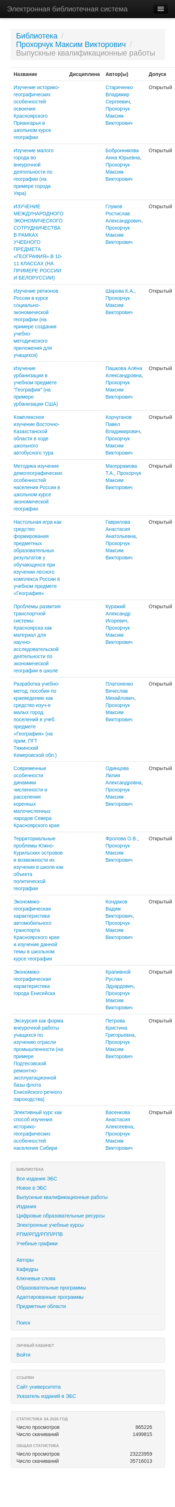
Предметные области (41, 1306)
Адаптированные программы (50, 1297)
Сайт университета (38, 1387)
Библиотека (37, 36)
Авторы (25, 1260)
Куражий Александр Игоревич (117, 614)
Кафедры (27, 1269)
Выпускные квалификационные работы (62, 1197)
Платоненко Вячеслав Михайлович (119, 691)
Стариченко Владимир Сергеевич (119, 94)
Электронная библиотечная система (67, 9)
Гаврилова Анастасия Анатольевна (120, 529)
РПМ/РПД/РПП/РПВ (39, 1234)
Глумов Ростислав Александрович (123, 214)
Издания (26, 1206)
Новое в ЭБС (31, 1188)
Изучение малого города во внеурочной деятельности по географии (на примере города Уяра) (34, 172)
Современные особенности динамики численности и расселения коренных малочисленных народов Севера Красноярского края (36, 796)
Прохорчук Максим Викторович (71, 44)
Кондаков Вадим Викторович (118, 909)
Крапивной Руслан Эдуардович (119, 979)
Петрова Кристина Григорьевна (119, 1028)
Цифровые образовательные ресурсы (60, 1216)
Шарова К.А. (119, 291)
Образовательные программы (51, 1288)
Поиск (23, 1323)
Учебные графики (37, 1243)
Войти (23, 1355)
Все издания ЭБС (36, 1178)
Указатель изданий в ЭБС (46, 1396)
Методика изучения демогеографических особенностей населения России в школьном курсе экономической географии (38, 487)
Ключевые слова (35, 1278)
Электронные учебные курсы (50, 1225)
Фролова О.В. (121, 838)
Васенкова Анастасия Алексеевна (119, 1119)
